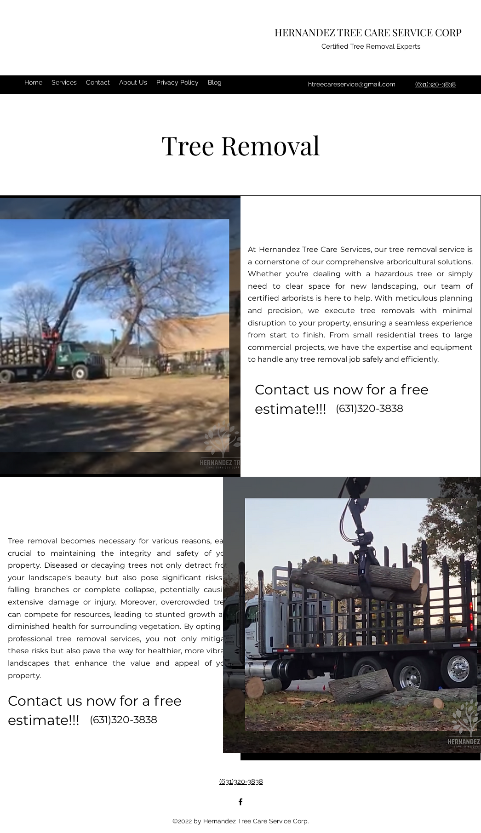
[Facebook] (240, 801)
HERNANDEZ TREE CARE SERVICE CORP (368, 32)
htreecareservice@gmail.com (351, 84)
